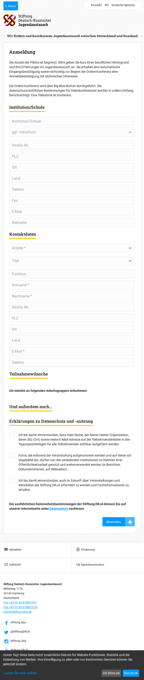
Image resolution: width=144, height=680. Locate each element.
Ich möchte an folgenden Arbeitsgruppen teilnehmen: (48, 391)
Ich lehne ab (111, 673)
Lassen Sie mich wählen (20, 673)
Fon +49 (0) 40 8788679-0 (19, 602)
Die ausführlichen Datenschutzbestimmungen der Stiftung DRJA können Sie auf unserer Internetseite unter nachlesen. (67, 506)
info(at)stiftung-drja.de (17, 611)
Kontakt (96, 5)
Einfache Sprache (123, 5)
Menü (12, 6)
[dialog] (72, 665)
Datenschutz (59, 508)
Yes (12, 435)
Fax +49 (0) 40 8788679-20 (20, 607)
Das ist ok (131, 673)
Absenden (113, 521)
